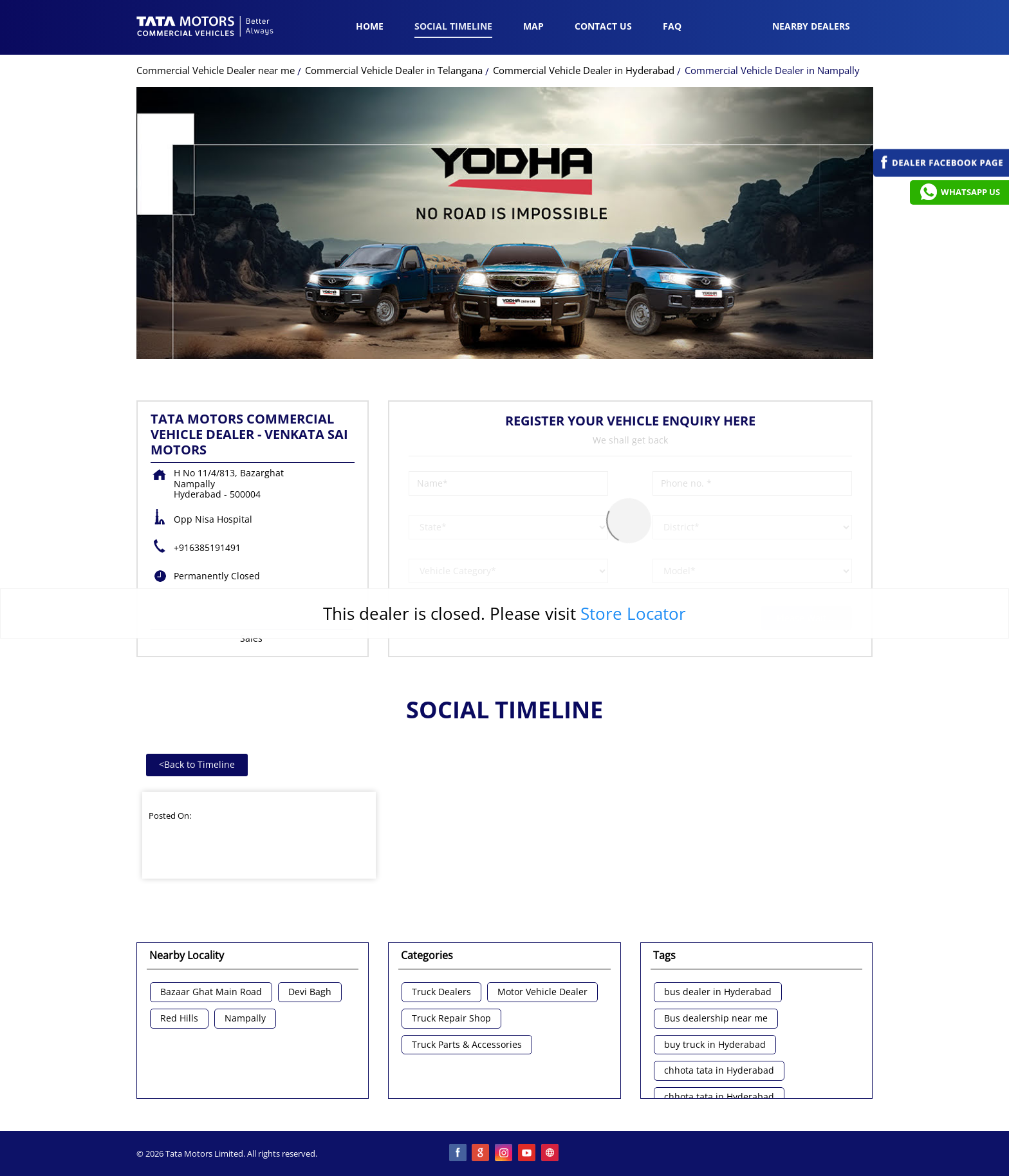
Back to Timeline (197, 764)
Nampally (245, 1018)
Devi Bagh (309, 992)
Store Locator (633, 613)
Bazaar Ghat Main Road (211, 992)
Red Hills (179, 1018)
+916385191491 (207, 547)
